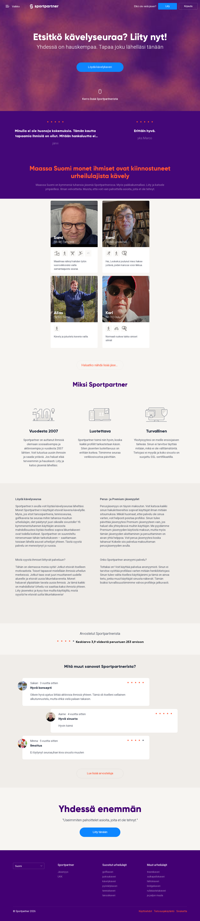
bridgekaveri (153, 886)
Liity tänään (100, 832)
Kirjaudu (188, 6)
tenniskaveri (108, 891)
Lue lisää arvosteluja (100, 773)
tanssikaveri (108, 895)
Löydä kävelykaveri (100, 67)
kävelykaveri (109, 881)
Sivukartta (181, 911)
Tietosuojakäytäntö (164, 911)
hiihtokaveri (153, 881)
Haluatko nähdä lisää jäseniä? (101, 365)
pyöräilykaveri (109, 886)
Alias (58, 312)
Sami (58, 237)
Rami (110, 237)
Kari (109, 312)
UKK (60, 877)
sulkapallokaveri (156, 877)
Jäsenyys (63, 872)
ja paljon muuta (155, 895)
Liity (167, 6)
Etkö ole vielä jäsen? (145, 6)
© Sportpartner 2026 (24, 911)
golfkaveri (107, 872)
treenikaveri (153, 872)
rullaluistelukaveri (156, 891)
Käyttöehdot (145, 911)
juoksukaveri (109, 877)
